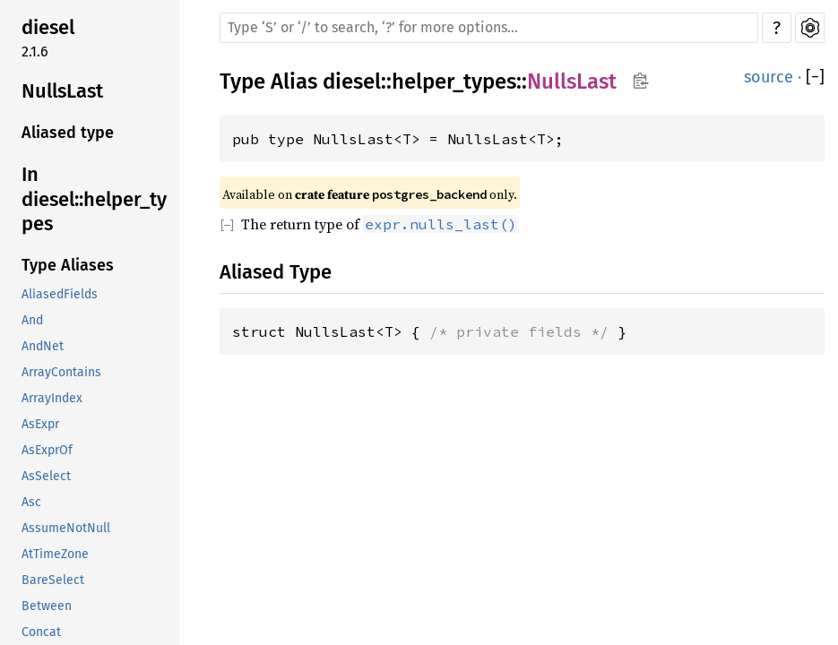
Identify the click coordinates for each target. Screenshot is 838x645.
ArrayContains (61, 372)
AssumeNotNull (66, 528)
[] (815, 77)
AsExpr (40, 424)
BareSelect (53, 580)
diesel (48, 27)
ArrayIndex (52, 398)
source (768, 77)
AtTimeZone (55, 554)
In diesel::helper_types (94, 199)
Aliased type (68, 132)
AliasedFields (60, 294)
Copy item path (640, 80)
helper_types (454, 81)
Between (47, 606)
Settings (810, 28)
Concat (41, 632)
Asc (31, 502)
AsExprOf (47, 450)
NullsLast (62, 91)
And (32, 320)
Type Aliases (68, 265)
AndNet (43, 346)
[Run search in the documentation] (489, 28)
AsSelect (46, 476)
